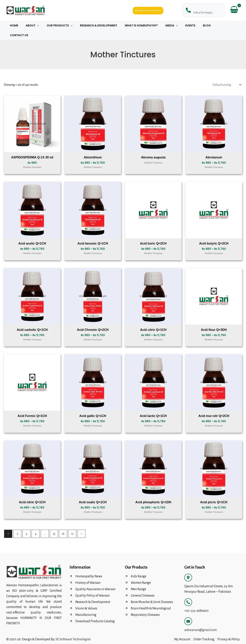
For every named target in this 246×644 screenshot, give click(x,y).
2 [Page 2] (17, 524)
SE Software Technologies (73, 629)
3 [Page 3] (26, 524)
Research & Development (100, 25)
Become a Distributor (148, 10)
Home (22, 25)
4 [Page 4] (35, 524)
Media (169, 25)
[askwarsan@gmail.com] (188, 611)
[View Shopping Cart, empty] (234, 10)
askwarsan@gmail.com (200, 620)
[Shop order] (226, 75)
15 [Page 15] (54, 524)
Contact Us (219, 25)
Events (186, 25)
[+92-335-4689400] (188, 592)
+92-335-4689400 (196, 601)
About (38, 25)
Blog (200, 25)
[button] (43, 25)
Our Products (63, 25)
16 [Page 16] (63, 524)
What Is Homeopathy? (140, 25)
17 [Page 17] (72, 524)
